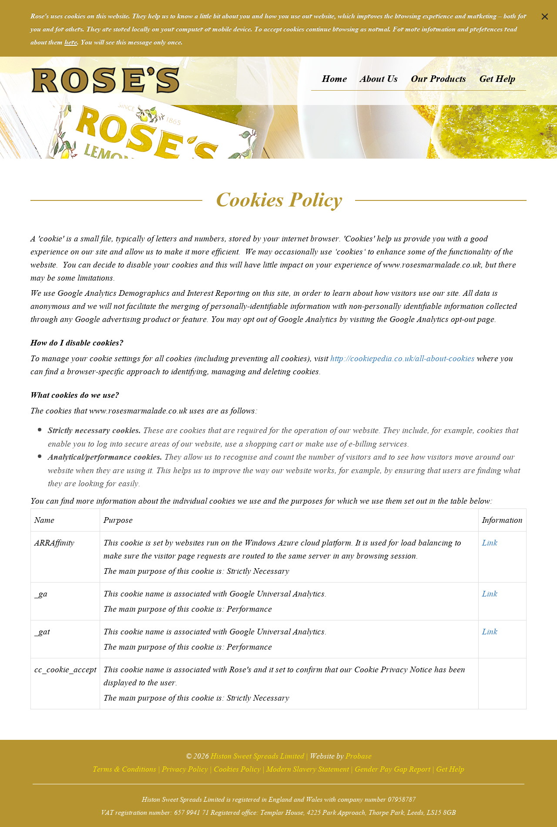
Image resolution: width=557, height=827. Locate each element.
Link (489, 542)
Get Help (450, 768)
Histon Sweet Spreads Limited (257, 755)
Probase (359, 755)
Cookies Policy (237, 768)
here (70, 41)
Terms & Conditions (124, 768)
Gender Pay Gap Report (392, 768)
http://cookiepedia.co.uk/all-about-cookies (402, 357)
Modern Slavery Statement (307, 768)
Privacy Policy (185, 768)
